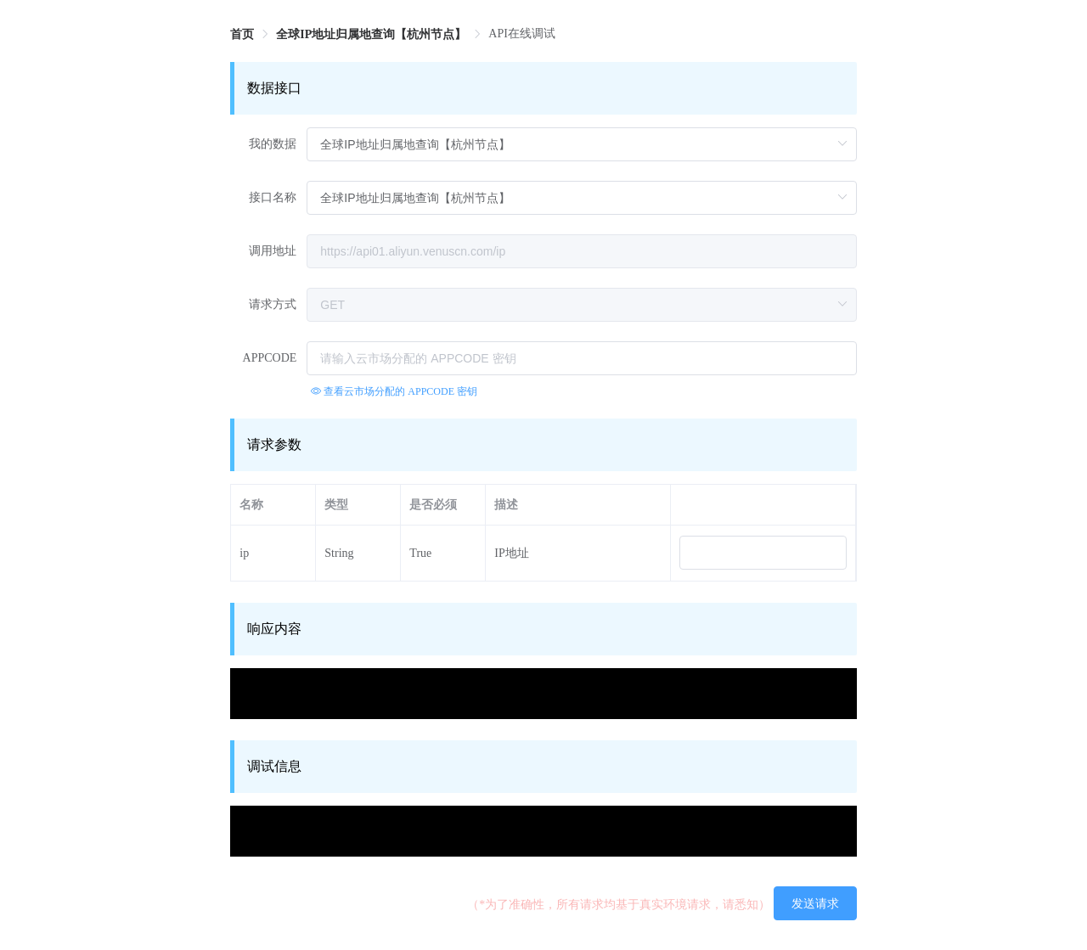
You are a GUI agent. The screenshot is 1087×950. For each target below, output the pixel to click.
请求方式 (272, 304)
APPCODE (270, 357)
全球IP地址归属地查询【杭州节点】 (371, 34)
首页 (242, 34)
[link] (242, 34)
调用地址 (272, 251)
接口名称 (272, 197)
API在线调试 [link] (521, 33)
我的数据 (272, 144)
